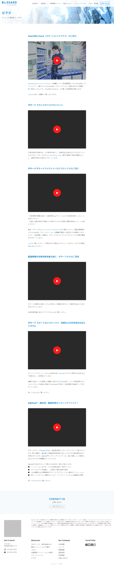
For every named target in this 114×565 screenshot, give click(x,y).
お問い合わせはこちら (58, 505)
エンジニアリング (80, 3)
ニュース (61, 546)
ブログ (90, 3)
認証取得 (61, 552)
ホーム (4, 17)
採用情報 (61, 555)
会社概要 (61, 544)
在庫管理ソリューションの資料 (42, 552)
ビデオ (33, 558)
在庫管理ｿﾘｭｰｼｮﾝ (56, 3)
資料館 (96, 3)
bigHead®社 (46, 453)
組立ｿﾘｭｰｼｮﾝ (68, 3)
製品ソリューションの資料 (40, 546)
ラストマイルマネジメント (54, 158)
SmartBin (62, 376)
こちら (53, 315)
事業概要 (61, 549)
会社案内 (36, 3)
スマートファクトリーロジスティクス (53, 232)
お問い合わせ (105, 3)
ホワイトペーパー (37, 555)
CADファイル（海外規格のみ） (42, 544)
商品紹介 (44, 3)
